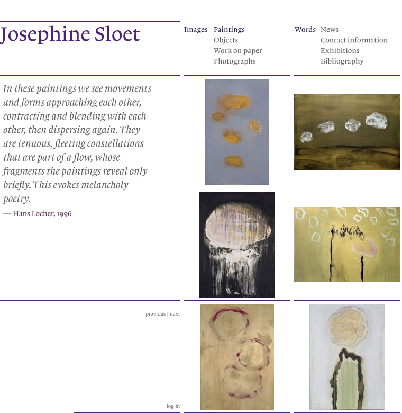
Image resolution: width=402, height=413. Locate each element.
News (355, 28)
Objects (248, 39)
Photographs (248, 60)
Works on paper (248, 49)
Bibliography (355, 60)
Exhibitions (355, 49)
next (175, 313)
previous (155, 313)
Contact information (355, 39)
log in (173, 405)
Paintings (248, 28)
